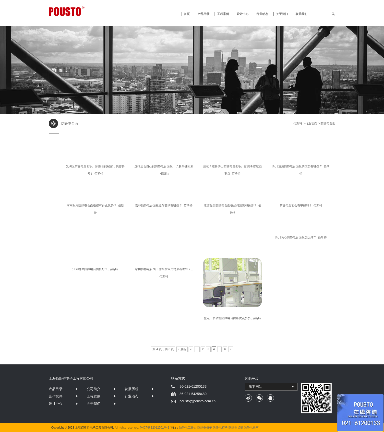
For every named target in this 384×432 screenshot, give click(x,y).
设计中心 (243, 14)
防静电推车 (251, 427)
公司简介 (93, 389)
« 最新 (182, 349)
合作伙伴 (55, 396)
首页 (187, 14)
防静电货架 (235, 427)
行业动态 (262, 14)
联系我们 (301, 14)
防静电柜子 (220, 427)
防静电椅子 (204, 427)
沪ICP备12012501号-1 (154, 427)
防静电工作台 (188, 427)
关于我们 (282, 14)
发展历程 (131, 389)
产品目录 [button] (203, 14)
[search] (333, 14)
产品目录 (55, 389)
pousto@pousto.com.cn (198, 401)
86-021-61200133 (193, 386)
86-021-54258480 (193, 394)
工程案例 (223, 14)
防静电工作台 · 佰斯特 (85, 11)
